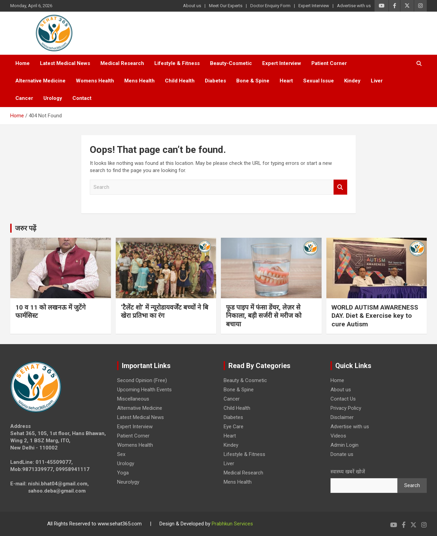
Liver (377, 81)
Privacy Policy (345, 408)
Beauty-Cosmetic (231, 63)
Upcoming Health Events (144, 390)
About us (192, 5)
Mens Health (139, 81)
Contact (81, 98)
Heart (286, 81)
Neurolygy (128, 482)
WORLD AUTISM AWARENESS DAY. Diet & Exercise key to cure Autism (375, 315)
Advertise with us (354, 5)
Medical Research (122, 63)
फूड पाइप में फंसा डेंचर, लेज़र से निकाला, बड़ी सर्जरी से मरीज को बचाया (263, 315)
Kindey (352, 81)
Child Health (180, 81)
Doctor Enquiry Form (270, 5)
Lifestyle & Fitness (177, 63)
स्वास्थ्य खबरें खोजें (347, 472)
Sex (121, 454)
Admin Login (344, 445)
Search (340, 187)
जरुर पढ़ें (25, 228)
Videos (338, 436)
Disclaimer (342, 417)
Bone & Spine (252, 81)
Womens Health (95, 81)
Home (22, 63)
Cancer (24, 98)
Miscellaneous (133, 399)
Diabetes (215, 81)
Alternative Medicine (40, 81)
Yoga (123, 473)
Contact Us (343, 399)
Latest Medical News (65, 63)
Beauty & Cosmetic (245, 380)
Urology (52, 98)
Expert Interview (313, 5)
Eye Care (233, 426)
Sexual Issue (318, 81)
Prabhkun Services (232, 524)
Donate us (341, 454)
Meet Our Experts (225, 5)
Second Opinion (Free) (142, 380)
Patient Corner (329, 63)
